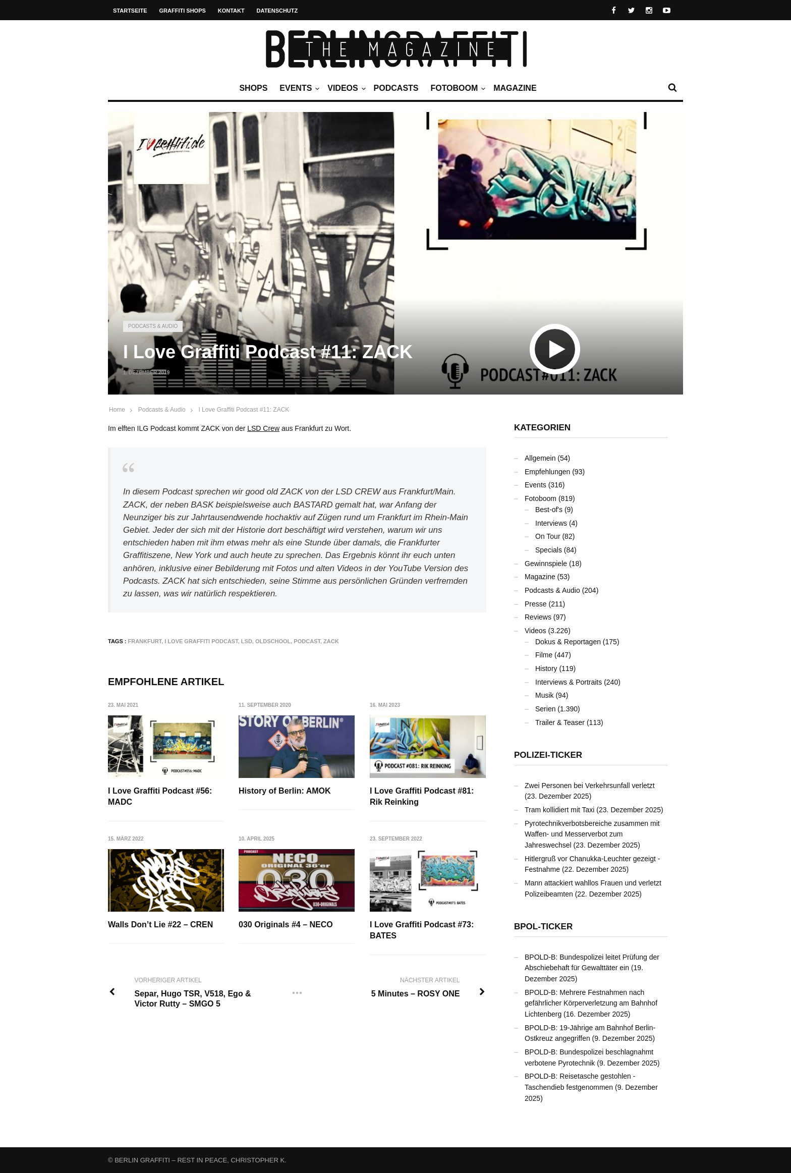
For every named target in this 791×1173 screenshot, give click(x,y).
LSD (246, 641)
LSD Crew (263, 428)
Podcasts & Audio (153, 326)
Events (298, 88)
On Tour (547, 536)
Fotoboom (456, 88)
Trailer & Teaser (560, 722)
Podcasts (396, 88)
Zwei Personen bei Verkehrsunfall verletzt (590, 785)
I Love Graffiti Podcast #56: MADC (160, 796)
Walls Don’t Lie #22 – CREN (160, 924)
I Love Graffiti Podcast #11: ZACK (243, 409)
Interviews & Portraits (568, 682)
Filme (543, 655)
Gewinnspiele (546, 564)
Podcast (307, 641)
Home (117, 409)
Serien (545, 709)
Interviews (551, 523)
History (546, 668)
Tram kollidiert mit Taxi (559, 810)
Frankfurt (145, 641)
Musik (544, 695)
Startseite (130, 11)
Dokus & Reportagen (568, 642)
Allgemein (540, 458)
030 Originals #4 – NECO (286, 924)
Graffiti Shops (182, 11)
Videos (345, 88)
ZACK (331, 641)
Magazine (514, 88)
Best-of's (548, 510)
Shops (253, 88)
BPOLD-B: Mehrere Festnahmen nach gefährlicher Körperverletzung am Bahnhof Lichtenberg (591, 1003)
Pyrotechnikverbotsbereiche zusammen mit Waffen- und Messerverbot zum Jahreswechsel (592, 834)
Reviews (538, 617)
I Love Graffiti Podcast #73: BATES (422, 930)
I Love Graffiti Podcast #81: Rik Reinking (422, 796)
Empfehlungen (547, 472)
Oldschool (273, 641)
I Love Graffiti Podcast (201, 641)
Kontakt (231, 11)
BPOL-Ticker (543, 926)
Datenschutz (277, 11)
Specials (548, 550)
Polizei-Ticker (548, 755)
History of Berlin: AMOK (285, 791)
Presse (536, 604)
